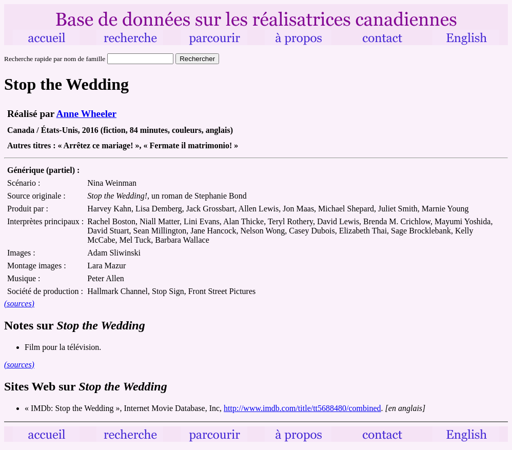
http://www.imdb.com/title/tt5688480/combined (302, 408)
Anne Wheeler (86, 113)
